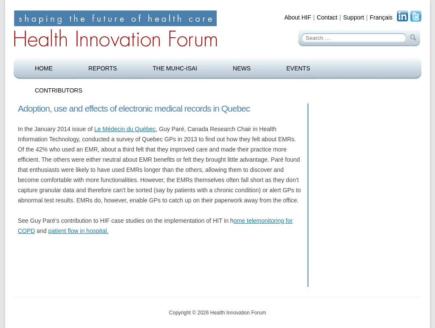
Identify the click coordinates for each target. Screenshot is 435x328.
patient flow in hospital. (78, 230)
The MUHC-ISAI (175, 68)
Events (298, 68)
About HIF (297, 17)
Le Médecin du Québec (125, 129)
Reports (102, 68)
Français (381, 17)
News (242, 68)
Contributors (58, 90)
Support (353, 17)
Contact (327, 17)
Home (44, 68)
